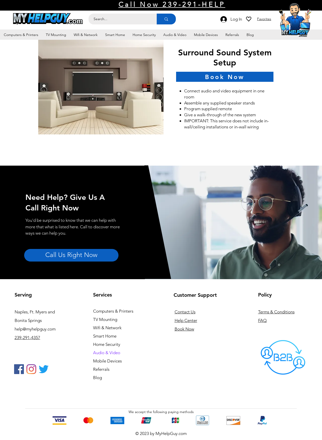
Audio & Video (106, 352)
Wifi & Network (107, 327)
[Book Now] (224, 77)
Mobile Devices (107, 360)
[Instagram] (31, 369)
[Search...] (120, 19)
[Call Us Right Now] (71, 255)
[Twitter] (44, 369)
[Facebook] (19, 369)
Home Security (106, 344)
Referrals (101, 369)
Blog (97, 377)
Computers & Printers (113, 311)
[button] (21, 35)
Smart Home (104, 336)
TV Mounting (105, 319)
